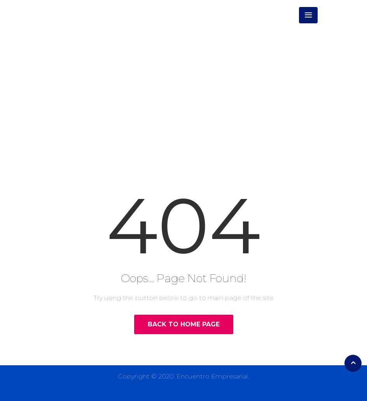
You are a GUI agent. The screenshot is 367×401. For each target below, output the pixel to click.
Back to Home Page (184, 324)
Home (153, 100)
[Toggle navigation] (308, 15)
